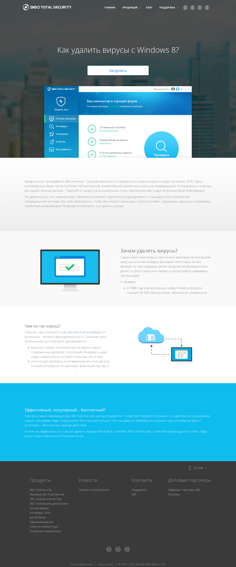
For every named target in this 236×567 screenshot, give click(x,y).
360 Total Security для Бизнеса (49, 502)
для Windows (38, 516)
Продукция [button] (130, 7)
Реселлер (174, 493)
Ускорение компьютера (45, 530)
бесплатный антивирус (85, 331)
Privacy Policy (105, 563)
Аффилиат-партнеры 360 (184, 488)
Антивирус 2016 (40, 511)
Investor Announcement (94, 488)
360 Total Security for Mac (46, 498)
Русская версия (39, 507)
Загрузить (118, 69)
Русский (197, 466)
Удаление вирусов (41, 520)
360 (134, 493)
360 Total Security (49, 7)
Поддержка (139, 488)
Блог (149, 7)
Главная (109, 7)
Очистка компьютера (44, 525)
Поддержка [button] (167, 7)
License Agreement (82, 563)
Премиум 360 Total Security (47, 493)
